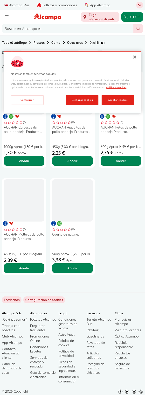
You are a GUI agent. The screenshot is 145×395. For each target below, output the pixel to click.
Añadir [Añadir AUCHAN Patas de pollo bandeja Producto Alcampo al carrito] (121, 161)
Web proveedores (128, 330)
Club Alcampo (12, 336)
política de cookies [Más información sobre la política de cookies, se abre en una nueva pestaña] (116, 87)
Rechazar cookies (82, 99)
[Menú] (7, 17)
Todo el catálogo (14, 42)
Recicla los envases (122, 355)
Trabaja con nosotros (11, 327)
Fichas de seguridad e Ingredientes (67, 366)
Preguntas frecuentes (37, 327)
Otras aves (75, 42)
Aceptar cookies (117, 99)
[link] (44, 299)
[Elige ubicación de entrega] (100, 17)
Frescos (39, 42)
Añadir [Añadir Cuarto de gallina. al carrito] (72, 268)
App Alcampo (12, 342)
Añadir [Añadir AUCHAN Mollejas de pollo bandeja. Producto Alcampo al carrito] (24, 268)
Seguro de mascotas (122, 366)
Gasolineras (95, 336)
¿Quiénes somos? (14, 319)
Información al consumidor (69, 379)
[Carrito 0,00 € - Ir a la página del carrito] (132, 17)
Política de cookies (66, 342)
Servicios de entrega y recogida (39, 361)
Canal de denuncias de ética (11, 368)
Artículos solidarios (94, 355)
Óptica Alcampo (127, 336)
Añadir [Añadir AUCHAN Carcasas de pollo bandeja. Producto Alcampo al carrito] (24, 161)
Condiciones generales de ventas (67, 323)
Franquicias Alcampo (123, 321)
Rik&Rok (93, 330)
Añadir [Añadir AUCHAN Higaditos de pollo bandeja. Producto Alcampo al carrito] (72, 161)
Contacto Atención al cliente (10, 353)
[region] (72, 82)
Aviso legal (66, 334)
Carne (55, 42)
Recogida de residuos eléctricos (95, 368)
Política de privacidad (66, 353)
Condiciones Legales (39, 349)
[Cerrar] (134, 57)
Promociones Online (39, 338)
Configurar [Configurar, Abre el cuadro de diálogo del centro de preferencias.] (27, 99)
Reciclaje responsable (124, 344)
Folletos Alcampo (43, 319)
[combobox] (67, 28)
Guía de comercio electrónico (43, 374)
